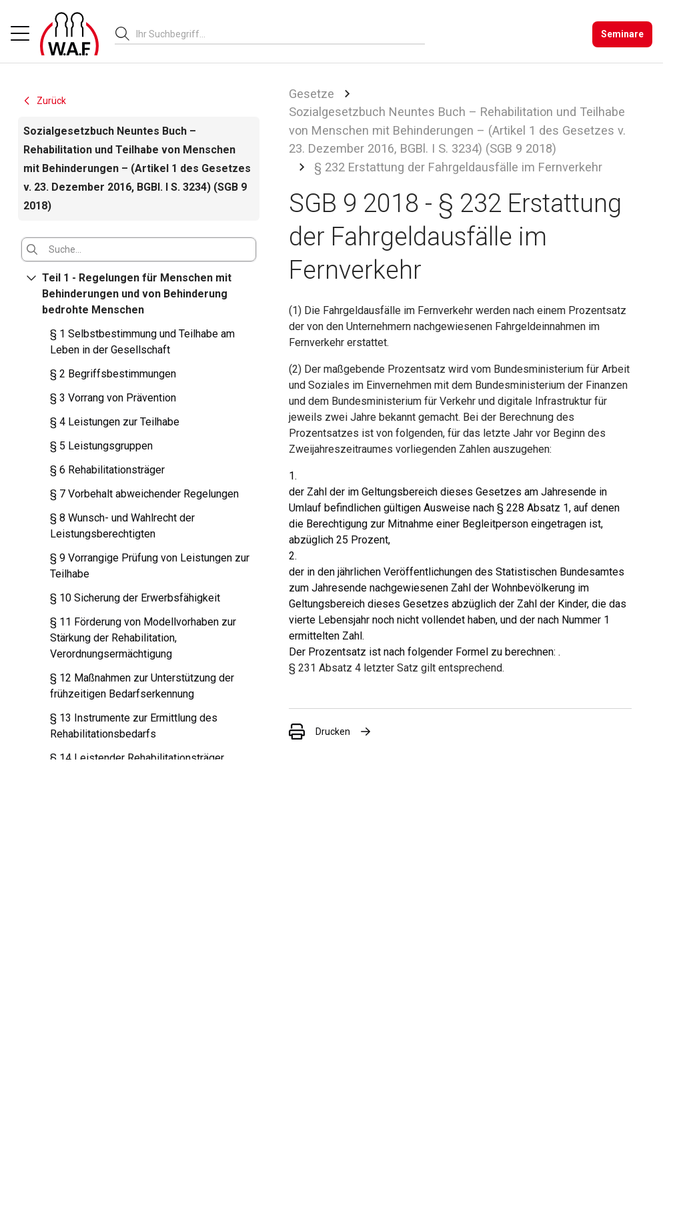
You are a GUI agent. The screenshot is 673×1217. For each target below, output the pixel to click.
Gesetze (311, 94)
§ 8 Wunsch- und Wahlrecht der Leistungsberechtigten (122, 525)
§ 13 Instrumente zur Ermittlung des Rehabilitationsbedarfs (133, 726)
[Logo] (69, 34)
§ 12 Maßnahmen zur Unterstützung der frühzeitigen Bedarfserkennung (142, 686)
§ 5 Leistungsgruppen (101, 445)
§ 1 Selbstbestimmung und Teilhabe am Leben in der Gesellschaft (142, 341)
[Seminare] (622, 34)
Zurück (44, 100)
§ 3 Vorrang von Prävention (113, 397)
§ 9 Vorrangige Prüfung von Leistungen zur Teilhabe (149, 565)
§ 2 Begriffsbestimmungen (113, 373)
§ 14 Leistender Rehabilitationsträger (137, 758)
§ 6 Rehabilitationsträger (107, 469)
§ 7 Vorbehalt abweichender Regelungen (144, 493)
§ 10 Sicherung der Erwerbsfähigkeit (135, 597)
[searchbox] (275, 34)
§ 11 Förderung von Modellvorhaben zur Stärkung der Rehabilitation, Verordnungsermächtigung (143, 638)
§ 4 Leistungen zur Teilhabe (114, 421)
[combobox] (280, 33)
